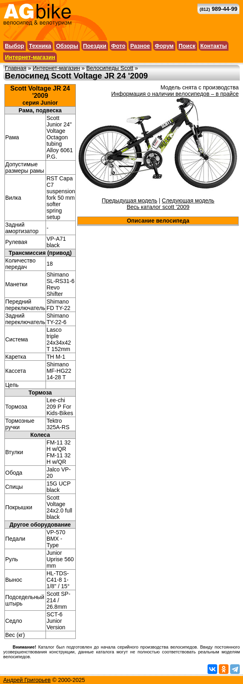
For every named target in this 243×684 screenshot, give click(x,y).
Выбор (14, 46)
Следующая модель (188, 200)
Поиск (187, 46)
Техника (40, 46)
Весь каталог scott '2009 (158, 207)
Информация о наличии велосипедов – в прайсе (175, 94)
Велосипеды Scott (109, 68)
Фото (118, 46)
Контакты (213, 46)
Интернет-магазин (30, 57)
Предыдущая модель (130, 200)
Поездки (94, 46)
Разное (140, 46)
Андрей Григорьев (27, 680)
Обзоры (67, 46)
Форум (164, 46)
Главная (15, 68)
